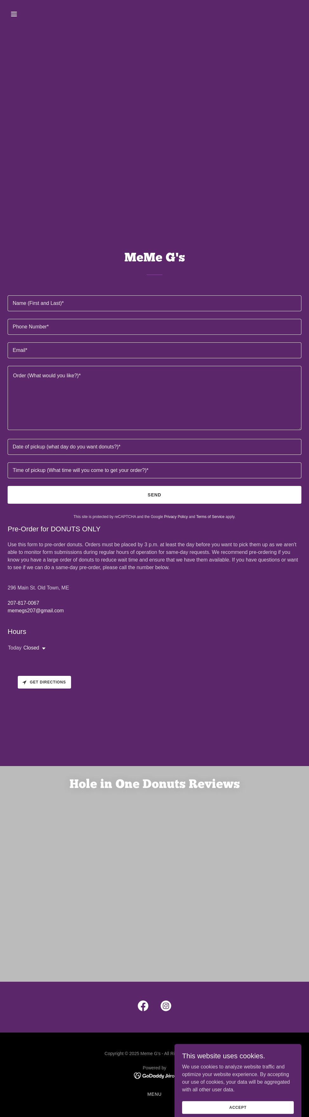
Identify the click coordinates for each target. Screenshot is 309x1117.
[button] (41, 14)
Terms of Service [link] (210, 517)
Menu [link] (154, 1094)
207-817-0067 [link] (23, 603)
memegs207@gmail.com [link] (36, 610)
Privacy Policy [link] (176, 517)
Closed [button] (31, 647)
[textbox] (154, 303)
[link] (143, 1007)
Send (154, 494)
